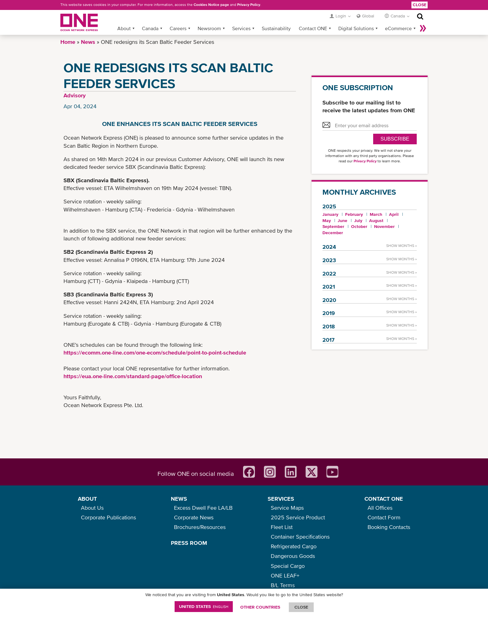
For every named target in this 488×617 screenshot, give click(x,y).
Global (368, 15)
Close (419, 4)
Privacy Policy (248, 4)
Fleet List (282, 527)
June (342, 220)
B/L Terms (283, 585)
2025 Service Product (298, 517)
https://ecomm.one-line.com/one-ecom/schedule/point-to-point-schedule (154, 352)
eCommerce (398, 28)
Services (241, 28)
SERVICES (281, 498)
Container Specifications (300, 536)
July (358, 220)
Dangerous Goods (293, 556)
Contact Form (384, 517)
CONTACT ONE (383, 498)
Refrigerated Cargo (294, 546)
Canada (150, 28)
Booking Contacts (389, 527)
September (333, 226)
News (88, 42)
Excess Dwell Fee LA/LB (203, 507)
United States (203, 606)
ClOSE (301, 607)
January (330, 214)
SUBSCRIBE (395, 138)
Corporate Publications (108, 517)
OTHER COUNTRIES (260, 607)
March (376, 214)
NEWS (179, 498)
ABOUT (87, 498)
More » (423, 28)
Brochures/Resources (200, 527)
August (376, 220)
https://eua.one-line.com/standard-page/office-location (132, 376)
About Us (92, 507)
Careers (178, 28)
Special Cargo (288, 566)
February (354, 214)
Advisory (74, 95)
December (332, 232)
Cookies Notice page (211, 4)
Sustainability (276, 28)
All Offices (380, 507)
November (384, 226)
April (394, 214)
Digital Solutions (356, 28)
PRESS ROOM (189, 543)
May (326, 220)
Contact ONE (313, 28)
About (124, 28)
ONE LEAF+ (285, 575)
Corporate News (194, 517)
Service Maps (287, 507)
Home (67, 42)
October (359, 226)
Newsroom (209, 28)
